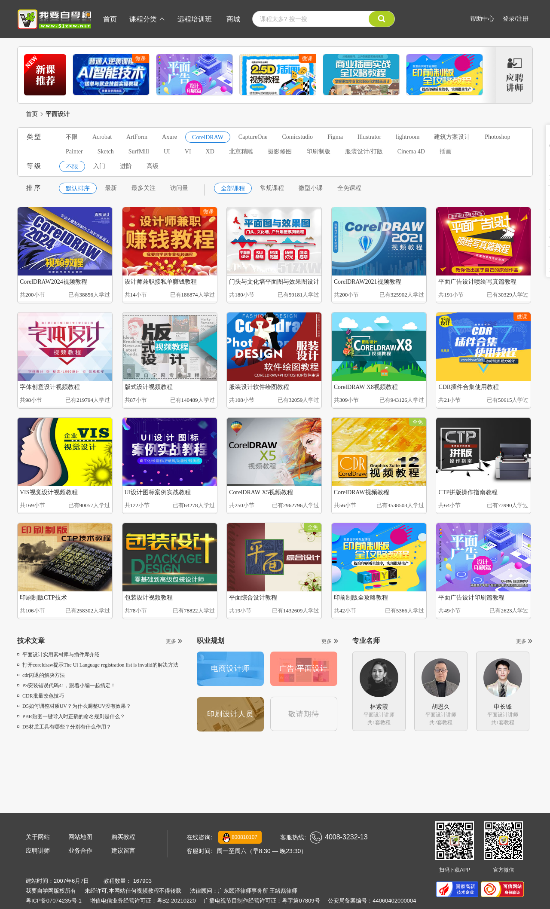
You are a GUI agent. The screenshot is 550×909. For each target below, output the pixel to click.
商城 (233, 19)
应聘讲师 (38, 850)
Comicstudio (297, 137)
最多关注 (143, 188)
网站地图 (80, 836)
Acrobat (102, 137)
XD (210, 151)
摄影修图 (280, 151)
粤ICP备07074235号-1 (54, 900)
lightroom (407, 137)
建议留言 (123, 850)
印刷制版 (318, 151)
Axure (169, 137)
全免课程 (349, 188)
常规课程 (272, 188)
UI (167, 151)
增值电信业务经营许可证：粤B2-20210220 (143, 900)
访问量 (179, 188)
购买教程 (123, 836)
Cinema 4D (411, 151)
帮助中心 (482, 18)
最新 (111, 188)
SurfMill (138, 151)
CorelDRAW (207, 137)
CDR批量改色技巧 (40, 696)
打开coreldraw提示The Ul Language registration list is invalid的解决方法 (97, 665)
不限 (72, 137)
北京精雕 (241, 151)
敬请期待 (303, 714)
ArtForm (136, 137)
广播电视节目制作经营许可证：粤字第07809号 (262, 900)
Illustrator (369, 137)
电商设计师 (230, 668)
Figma (335, 137)
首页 (110, 19)
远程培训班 (194, 19)
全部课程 (233, 188)
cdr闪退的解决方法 (41, 675)
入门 (99, 166)
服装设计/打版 (364, 151)
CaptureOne (253, 137)
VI (188, 151)
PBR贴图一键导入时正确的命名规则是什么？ (71, 716)
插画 (446, 151)
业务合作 (80, 850)
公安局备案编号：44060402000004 (372, 900)
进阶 (126, 166)
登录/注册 (516, 18)
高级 (153, 166)
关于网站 (38, 836)
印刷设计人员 (230, 714)
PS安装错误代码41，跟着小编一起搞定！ (66, 686)
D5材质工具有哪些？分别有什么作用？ (64, 727)
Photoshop (497, 137)
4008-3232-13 (339, 837)
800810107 (240, 837)
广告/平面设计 (303, 668)
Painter (74, 151)
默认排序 (78, 188)
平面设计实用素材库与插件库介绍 (58, 655)
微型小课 (311, 188)
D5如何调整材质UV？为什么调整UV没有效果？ (74, 706)
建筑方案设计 (452, 137)
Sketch (106, 151)
